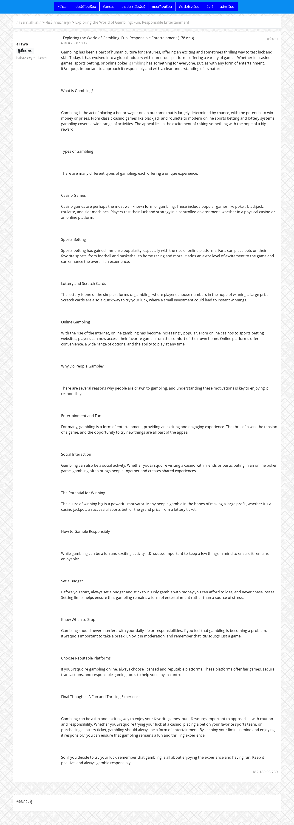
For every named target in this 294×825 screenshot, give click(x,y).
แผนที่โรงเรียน (162, 6)
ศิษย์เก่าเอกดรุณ (58, 22)
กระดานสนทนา (29, 22)
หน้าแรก (63, 6)
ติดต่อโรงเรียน (189, 6)
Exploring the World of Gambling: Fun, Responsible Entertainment (132, 22)
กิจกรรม (108, 6)
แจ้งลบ (272, 38)
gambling (137, 63)
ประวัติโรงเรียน (86, 6)
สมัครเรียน (227, 6)
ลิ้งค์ (209, 6)
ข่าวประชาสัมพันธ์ (133, 6)
